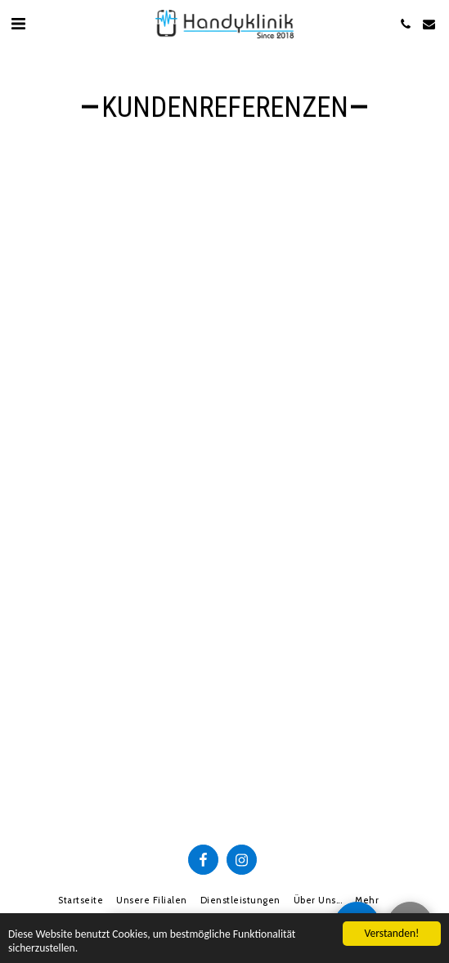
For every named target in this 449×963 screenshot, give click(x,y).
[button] (18, 23)
